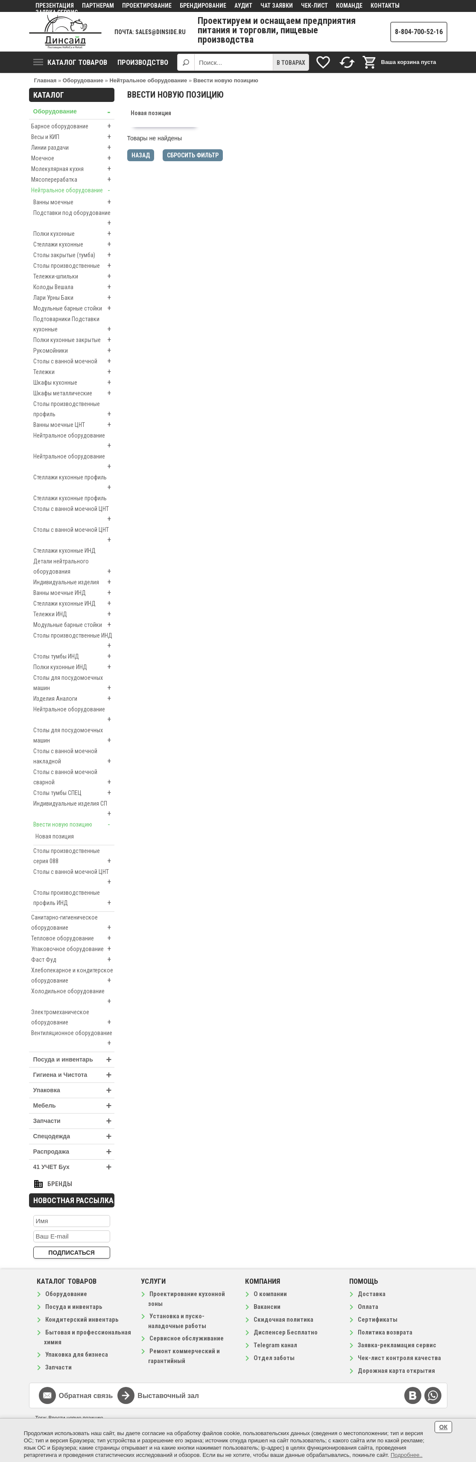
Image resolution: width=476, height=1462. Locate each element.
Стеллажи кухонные (73, 244)
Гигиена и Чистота (73, 1075)
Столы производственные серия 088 (73, 856)
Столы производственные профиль (73, 409)
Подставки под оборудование (73, 218)
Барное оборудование (72, 126)
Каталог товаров (70, 62)
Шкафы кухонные (73, 382)
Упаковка (73, 1090)
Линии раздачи (72, 147)
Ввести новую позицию (73, 824)
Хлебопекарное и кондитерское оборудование (72, 976)
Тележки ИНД (73, 614)
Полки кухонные (73, 234)
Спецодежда (73, 1136)
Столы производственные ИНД (73, 641)
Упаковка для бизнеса (76, 1354)
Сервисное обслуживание (186, 1338)
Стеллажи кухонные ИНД (64, 550)
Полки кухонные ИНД (73, 667)
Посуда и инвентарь (73, 1059)
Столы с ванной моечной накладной (73, 757)
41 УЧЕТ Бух (73, 1167)
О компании (270, 1294)
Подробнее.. (407, 1455)
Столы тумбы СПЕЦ (73, 793)
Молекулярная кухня (72, 169)
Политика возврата (385, 1332)
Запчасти (73, 1121)
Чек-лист (314, 5)
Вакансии (267, 1307)
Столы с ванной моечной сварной (73, 778)
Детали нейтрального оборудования (73, 567)
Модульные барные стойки (73, 308)
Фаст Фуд (72, 959)
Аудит (243, 5)
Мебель (73, 1105)
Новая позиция (54, 836)
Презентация (54, 5)
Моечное (72, 158)
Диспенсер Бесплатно (286, 1332)
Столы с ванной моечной (73, 361)
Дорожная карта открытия (396, 1371)
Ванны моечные (73, 202)
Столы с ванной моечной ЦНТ (73, 514)
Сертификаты (377, 1319)
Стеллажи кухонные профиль (73, 483)
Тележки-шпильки (73, 276)
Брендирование (203, 5)
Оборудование (73, 111)
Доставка (371, 1294)
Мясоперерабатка (72, 179)
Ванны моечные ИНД (73, 593)
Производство (142, 62)
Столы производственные (73, 266)
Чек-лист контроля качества (399, 1358)
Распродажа (73, 1151)
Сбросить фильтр (193, 155)
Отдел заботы (274, 1358)
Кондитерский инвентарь (82, 1319)
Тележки (73, 372)
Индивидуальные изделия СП (73, 809)
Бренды (59, 1184)
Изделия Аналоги (73, 698)
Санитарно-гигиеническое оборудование (72, 923)
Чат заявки (276, 5)
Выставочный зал (168, 1395)
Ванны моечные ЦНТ (73, 425)
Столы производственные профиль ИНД (73, 898)
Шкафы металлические (73, 393)
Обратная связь (86, 1395)
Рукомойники (73, 350)
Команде (349, 5)
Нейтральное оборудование (72, 190)
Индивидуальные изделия (73, 582)
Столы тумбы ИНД (73, 656)
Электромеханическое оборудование (72, 1018)
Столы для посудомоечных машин (73, 683)
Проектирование (147, 5)
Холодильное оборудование (72, 997)
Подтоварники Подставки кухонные (73, 325)
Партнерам (98, 5)
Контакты (385, 5)
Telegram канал (275, 1345)
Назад (140, 155)
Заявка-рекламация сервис (397, 1345)
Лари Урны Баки (73, 298)
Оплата (368, 1307)
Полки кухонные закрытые (73, 340)
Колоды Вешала (73, 287)
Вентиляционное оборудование (72, 1039)
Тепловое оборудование (72, 938)
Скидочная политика (283, 1319)
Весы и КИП (72, 137)
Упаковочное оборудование (72, 949)
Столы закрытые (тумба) (73, 255)
